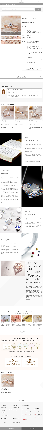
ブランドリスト (3, 422)
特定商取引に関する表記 (16, 422)
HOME (2, 4)
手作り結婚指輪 (3, 410)
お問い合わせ (15, 410)
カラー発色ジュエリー (4, 413)
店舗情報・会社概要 (16, 407)
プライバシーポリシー (16, 424)
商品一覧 (5, 4)
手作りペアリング (3, 412)
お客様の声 (14, 409)
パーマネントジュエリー (4, 415)
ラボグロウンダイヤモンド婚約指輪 (6, 409)
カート (41, 1)
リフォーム (2, 424)
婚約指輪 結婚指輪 (3, 407)
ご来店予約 (14, 420)
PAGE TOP (21, 400)
